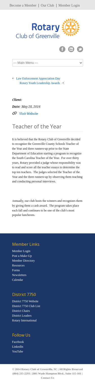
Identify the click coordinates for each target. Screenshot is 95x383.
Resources (18, 265)
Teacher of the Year (37, 126)
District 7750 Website (25, 301)
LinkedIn (17, 346)
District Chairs (21, 311)
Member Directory (23, 260)
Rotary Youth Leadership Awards (40, 83)
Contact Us (47, 377)
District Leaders (22, 315)
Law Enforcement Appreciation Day (38, 78)
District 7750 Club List (26, 306)
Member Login (69, 5)
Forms (16, 270)
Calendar (17, 280)
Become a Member (23, 5)
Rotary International (24, 320)
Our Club (47, 5)
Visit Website (28, 114)
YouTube (17, 351)
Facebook (18, 342)
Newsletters (19, 275)
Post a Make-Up (22, 256)
